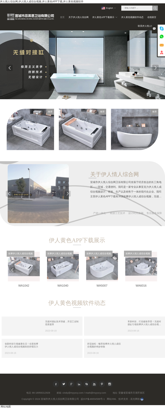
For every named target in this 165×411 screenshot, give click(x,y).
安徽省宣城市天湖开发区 (131, 395)
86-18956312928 (41, 395)
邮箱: (59, 395)
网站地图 (6, 406)
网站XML (112, 401)
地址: (115, 395)
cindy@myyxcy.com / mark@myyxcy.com (84, 395)
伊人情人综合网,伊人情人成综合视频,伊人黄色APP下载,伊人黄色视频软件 (41, 1)
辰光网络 (135, 401)
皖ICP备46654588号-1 (93, 401)
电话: (28, 395)
